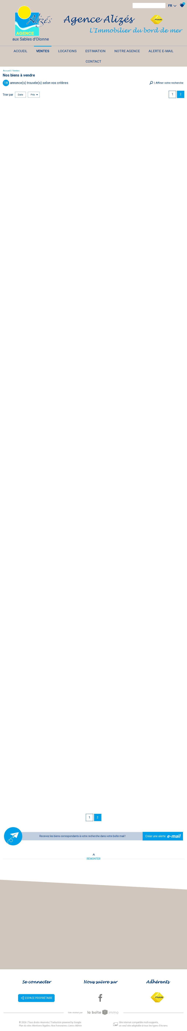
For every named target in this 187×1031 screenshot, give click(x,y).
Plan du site (25, 1025)
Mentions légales (41, 1025)
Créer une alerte (162, 836)
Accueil (20, 51)
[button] (166, 83)
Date (20, 94)
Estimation (95, 51)
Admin (78, 1025)
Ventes (42, 51)
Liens (71, 1025)
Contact (93, 61)
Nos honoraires (59, 1025)
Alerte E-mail (161, 51)
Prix (34, 94)
